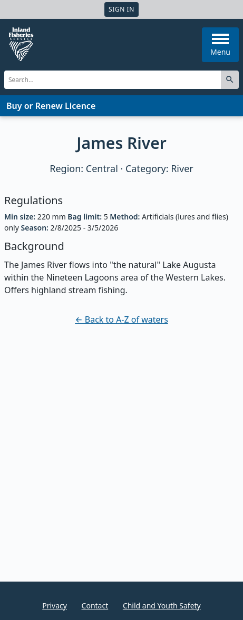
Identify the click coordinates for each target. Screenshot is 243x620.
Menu (220, 45)
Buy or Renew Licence (50, 106)
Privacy (54, 606)
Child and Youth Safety (162, 606)
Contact (95, 606)
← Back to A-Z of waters (121, 319)
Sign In (121, 9)
